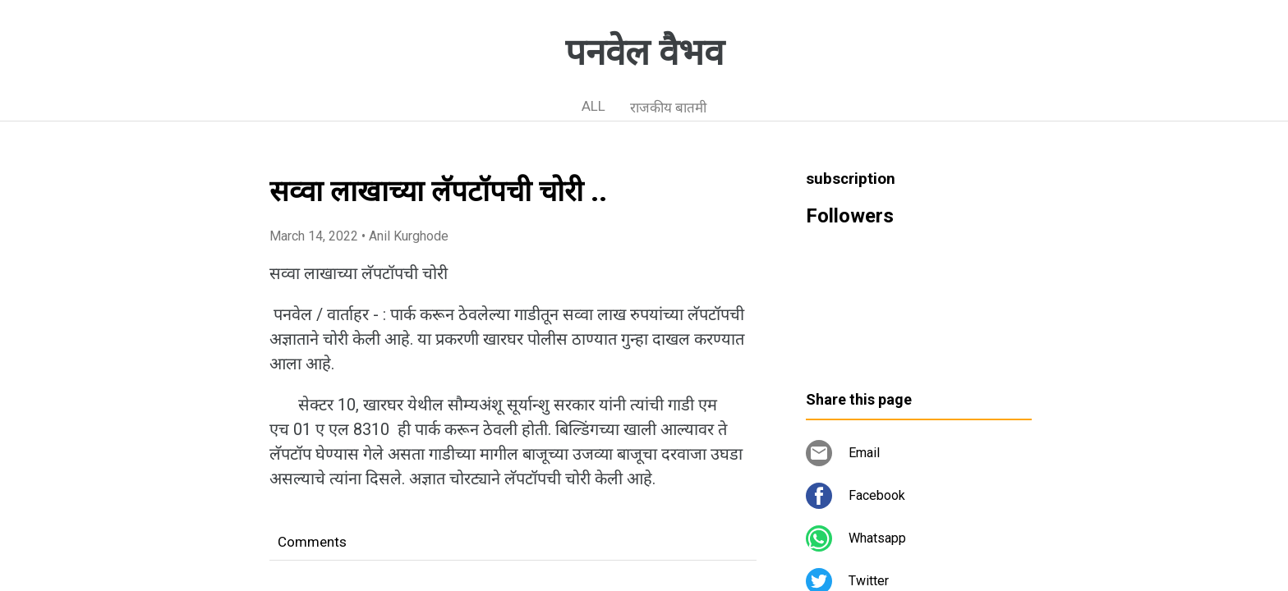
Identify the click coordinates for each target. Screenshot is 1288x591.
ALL (593, 106)
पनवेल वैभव (644, 52)
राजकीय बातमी (668, 107)
